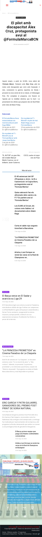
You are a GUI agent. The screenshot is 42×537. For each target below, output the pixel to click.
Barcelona (6, 292)
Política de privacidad (24, 527)
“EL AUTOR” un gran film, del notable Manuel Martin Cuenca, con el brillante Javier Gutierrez (11, 159)
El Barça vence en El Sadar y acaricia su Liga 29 (16, 297)
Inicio (4, 13)
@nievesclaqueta (8, 346)
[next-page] (7, 219)
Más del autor (27, 170)
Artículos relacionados (11, 170)
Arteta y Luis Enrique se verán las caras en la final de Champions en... (27, 255)
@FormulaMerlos (13, 13)
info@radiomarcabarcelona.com (21, 476)
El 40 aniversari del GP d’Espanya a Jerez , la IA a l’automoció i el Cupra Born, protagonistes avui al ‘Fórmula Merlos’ (26, 181)
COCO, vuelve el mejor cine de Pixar (32, 156)
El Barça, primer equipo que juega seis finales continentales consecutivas (27, 434)
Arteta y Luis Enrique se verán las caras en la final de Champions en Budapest (27, 445)
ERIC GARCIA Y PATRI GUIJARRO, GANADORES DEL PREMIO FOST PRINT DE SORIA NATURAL (19, 405)
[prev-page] (3, 219)
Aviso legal (12, 527)
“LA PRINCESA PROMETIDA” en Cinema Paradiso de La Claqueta (27, 240)
